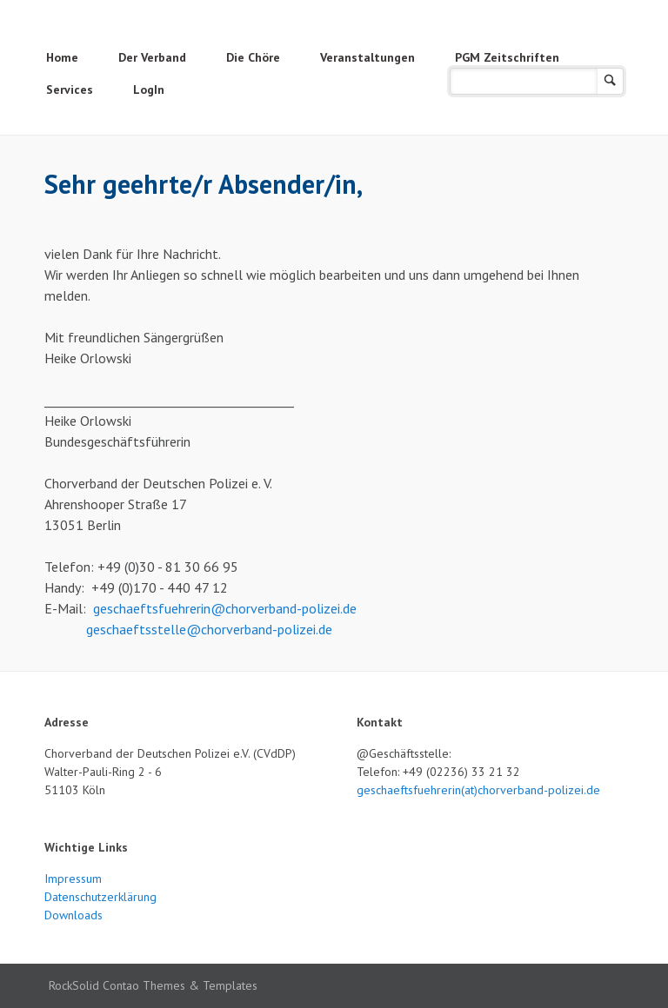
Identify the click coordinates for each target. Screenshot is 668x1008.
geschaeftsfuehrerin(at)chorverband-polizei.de (478, 790)
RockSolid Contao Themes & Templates (153, 985)
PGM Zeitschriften (507, 57)
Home (62, 57)
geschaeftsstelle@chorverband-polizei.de (209, 629)
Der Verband (152, 57)
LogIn (148, 89)
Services (69, 89)
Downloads (73, 915)
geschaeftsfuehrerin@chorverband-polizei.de (225, 608)
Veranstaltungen (367, 57)
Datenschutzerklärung (100, 897)
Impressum (73, 878)
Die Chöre (253, 57)
